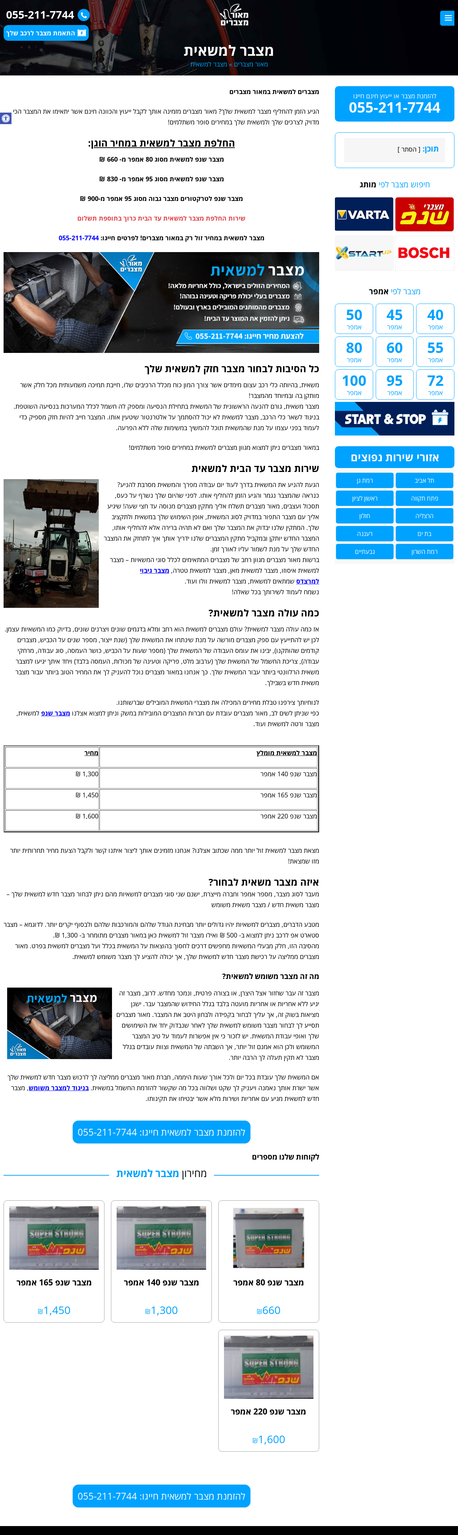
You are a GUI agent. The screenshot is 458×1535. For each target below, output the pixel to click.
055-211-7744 (46, 14)
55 (435, 351)
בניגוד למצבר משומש (59, 1087)
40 (435, 318)
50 (354, 318)
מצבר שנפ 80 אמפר (268, 1282)
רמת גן (365, 480)
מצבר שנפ (55, 713)
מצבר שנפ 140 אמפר (161, 1282)
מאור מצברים (251, 64)
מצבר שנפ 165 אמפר (54, 1282)
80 (354, 351)
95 (395, 383)
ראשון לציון (364, 498)
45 (395, 318)
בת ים (425, 534)
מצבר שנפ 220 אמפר (268, 1411)
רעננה (364, 534)
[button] (5, 118)
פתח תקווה (424, 498)
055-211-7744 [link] (79, 237)
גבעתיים (365, 551)
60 (395, 351)
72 (435, 383)
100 (354, 383)
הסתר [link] (408, 149)
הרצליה (424, 516)
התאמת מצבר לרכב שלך (46, 33)
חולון (364, 516)
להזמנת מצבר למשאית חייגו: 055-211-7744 (161, 1132)
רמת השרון (424, 551)
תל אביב (424, 480)
